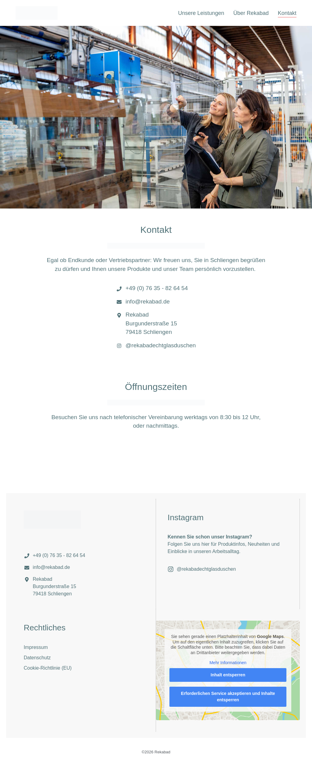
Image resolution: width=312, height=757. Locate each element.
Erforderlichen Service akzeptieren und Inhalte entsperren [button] (228, 696)
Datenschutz (37, 657)
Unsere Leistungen (201, 13)
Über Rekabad (251, 13)
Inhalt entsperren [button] (228, 674)
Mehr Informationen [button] (227, 662)
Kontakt (287, 13)
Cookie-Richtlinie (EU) (48, 668)
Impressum (36, 647)
